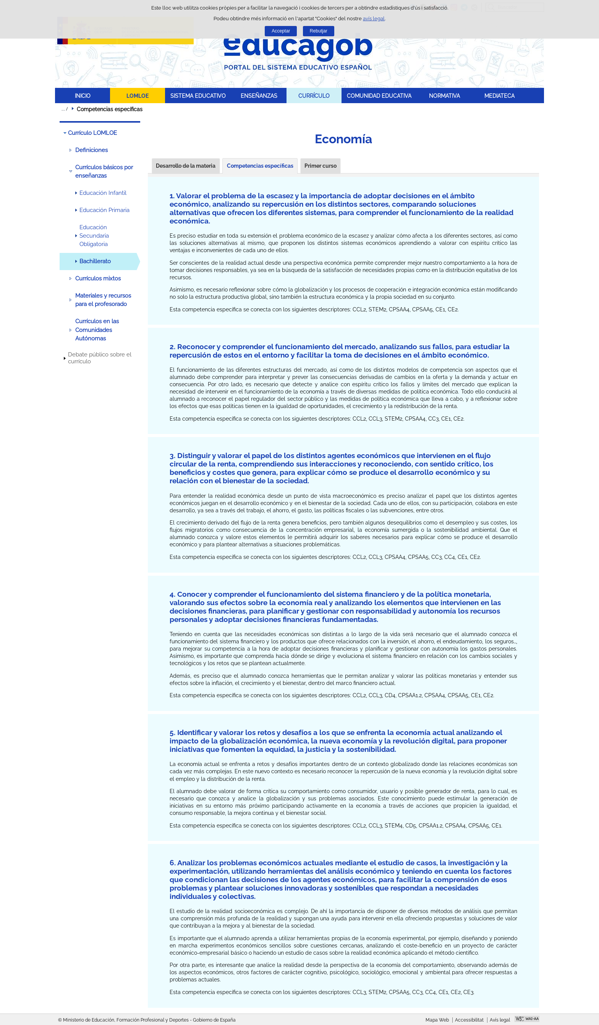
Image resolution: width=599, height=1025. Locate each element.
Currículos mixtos (98, 278)
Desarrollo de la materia (185, 166)
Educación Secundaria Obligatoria (94, 236)
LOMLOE (137, 95)
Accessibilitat (469, 1020)
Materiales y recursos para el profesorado (103, 300)
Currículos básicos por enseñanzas (104, 171)
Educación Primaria (104, 210)
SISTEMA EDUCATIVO (198, 95)
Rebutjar (318, 31)
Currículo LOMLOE (92, 133)
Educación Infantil (102, 192)
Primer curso (320, 166)
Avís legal (500, 1020)
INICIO (83, 95)
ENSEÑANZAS (259, 95)
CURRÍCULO (314, 95)
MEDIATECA (499, 95)
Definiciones (91, 150)
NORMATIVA (444, 95)
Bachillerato (95, 261)
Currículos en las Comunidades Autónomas (97, 330)
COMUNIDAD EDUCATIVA (379, 95)
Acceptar (281, 31)
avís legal (374, 18)
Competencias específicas (260, 166)
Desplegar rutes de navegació (64, 109)
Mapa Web (437, 1020)
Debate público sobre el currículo (99, 358)
